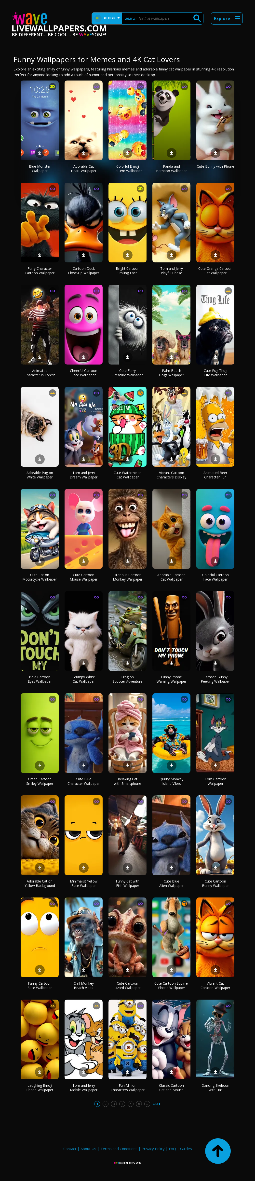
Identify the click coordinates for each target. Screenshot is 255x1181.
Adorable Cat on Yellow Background (40, 883)
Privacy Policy (153, 1148)
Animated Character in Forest (40, 372)
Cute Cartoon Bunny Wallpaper (215, 883)
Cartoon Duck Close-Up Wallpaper (83, 270)
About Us (88, 1148)
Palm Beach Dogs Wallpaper (171, 372)
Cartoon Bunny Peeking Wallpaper (215, 679)
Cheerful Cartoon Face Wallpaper (83, 372)
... (147, 1103)
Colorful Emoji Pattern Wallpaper (127, 168)
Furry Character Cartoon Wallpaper (39, 270)
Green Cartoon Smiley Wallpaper (39, 781)
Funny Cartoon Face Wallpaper (39, 985)
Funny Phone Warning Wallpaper (171, 679)
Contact (69, 1148)
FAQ (172, 1148)
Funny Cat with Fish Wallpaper (127, 883)
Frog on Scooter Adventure (127, 679)
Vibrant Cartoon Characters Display (171, 474)
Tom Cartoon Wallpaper (215, 781)
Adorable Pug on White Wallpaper (40, 474)
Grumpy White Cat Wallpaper (83, 679)
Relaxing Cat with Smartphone (127, 781)
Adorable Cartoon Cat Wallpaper (171, 577)
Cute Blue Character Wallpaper (83, 781)
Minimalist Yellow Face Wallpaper (83, 883)
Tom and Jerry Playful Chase (171, 270)
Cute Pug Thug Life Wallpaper (215, 372)
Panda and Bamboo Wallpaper (171, 168)
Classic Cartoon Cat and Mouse (171, 1087)
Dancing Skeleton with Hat (215, 1087)
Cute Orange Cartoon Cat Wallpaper (215, 270)
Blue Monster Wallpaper (40, 168)
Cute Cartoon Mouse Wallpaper (83, 577)
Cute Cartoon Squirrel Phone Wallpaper (171, 985)
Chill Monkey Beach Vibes (84, 985)
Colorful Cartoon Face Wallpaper (215, 577)
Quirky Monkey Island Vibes (171, 781)
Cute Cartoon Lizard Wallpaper (127, 985)
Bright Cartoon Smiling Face (127, 270)
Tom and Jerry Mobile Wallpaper (83, 1087)
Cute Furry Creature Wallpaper (127, 372)
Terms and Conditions (118, 1148)
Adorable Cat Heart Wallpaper (83, 168)
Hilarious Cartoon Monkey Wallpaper (127, 577)
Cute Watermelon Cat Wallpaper (128, 474)
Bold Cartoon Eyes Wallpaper (40, 679)
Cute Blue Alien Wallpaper (171, 883)
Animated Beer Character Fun (215, 474)
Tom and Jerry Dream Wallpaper (83, 474)
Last (157, 1103)
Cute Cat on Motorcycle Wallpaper (39, 577)
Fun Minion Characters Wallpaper (128, 1087)
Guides (186, 1148)
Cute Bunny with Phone (215, 166)
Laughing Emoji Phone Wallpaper (39, 1087)
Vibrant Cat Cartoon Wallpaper (215, 985)
